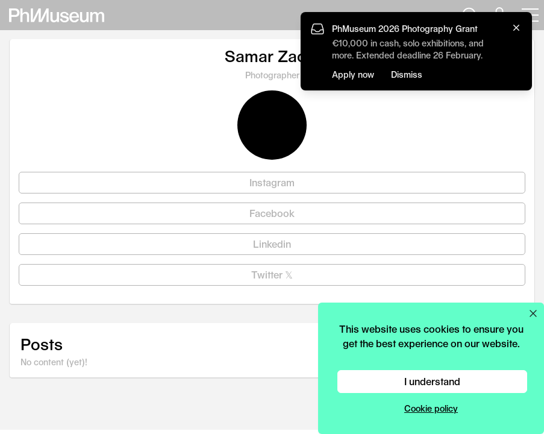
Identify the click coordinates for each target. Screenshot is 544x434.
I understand (432, 381)
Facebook (272, 213)
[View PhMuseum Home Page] (56, 15)
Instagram (272, 182)
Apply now (353, 74)
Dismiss (406, 74)
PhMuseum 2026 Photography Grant (405, 29)
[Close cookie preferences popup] (533, 313)
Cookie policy (431, 408)
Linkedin (272, 244)
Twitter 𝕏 (272, 274)
